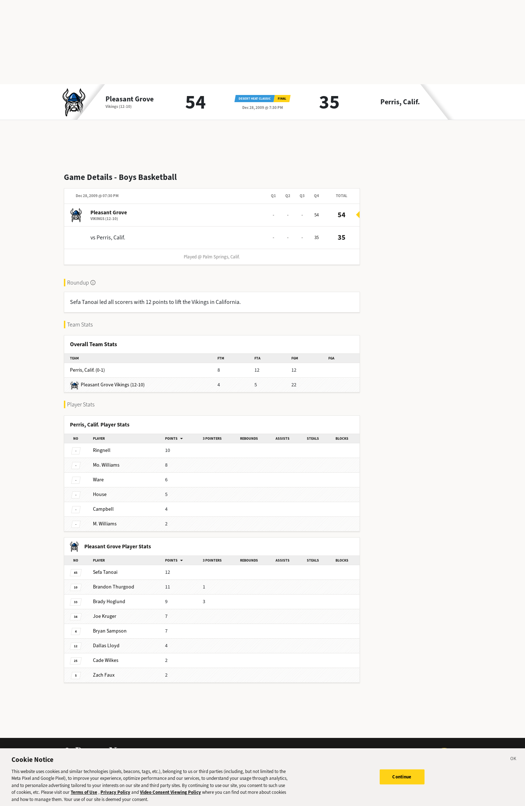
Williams (106, 465)
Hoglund (109, 601)
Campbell (103, 509)
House (100, 494)
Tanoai (105, 572)
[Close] (513, 764)
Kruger (104, 616)
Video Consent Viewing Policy (170, 797)
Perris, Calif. (400, 102)
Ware (98, 479)
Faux (103, 675)
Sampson (110, 631)
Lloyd (106, 645)
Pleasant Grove (130, 99)
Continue (401, 781)
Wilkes (105, 660)
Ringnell (102, 450)
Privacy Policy (115, 797)
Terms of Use (84, 797)
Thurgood (113, 586)
